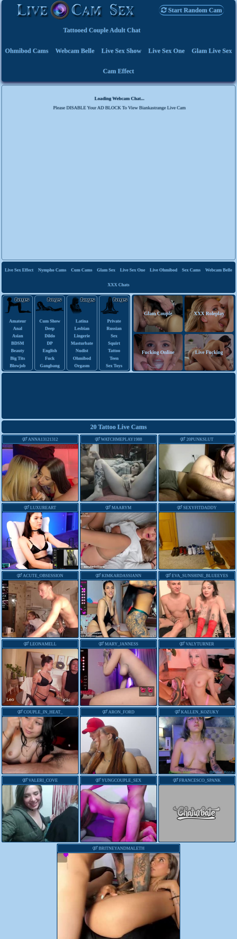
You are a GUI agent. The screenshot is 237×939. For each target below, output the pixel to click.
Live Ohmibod (163, 269)
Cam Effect (118, 70)
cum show (49, 321)
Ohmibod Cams (26, 50)
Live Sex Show (121, 50)
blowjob (18, 365)
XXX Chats (119, 284)
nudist (82, 350)
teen (114, 358)
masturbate (82, 343)
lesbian (81, 328)
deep (50, 328)
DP (50, 343)
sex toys (114, 365)
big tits (17, 358)
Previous (12, 541)
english (50, 350)
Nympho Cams (52, 269)
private (114, 321)
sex (114, 335)
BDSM (17, 343)
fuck (50, 358)
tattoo (114, 350)
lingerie (82, 335)
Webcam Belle (74, 50)
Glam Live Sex (212, 50)
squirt (114, 343)
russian (114, 328)
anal (17, 328)
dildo (49, 335)
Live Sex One (166, 50)
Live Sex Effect (19, 269)
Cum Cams (81, 269)
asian (17, 335)
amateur (17, 321)
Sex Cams (191, 269)
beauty (17, 350)
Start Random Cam (191, 10)
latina (82, 321)
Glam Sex (106, 269)
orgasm (82, 365)
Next (68, 541)
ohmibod (82, 358)
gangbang (50, 365)
